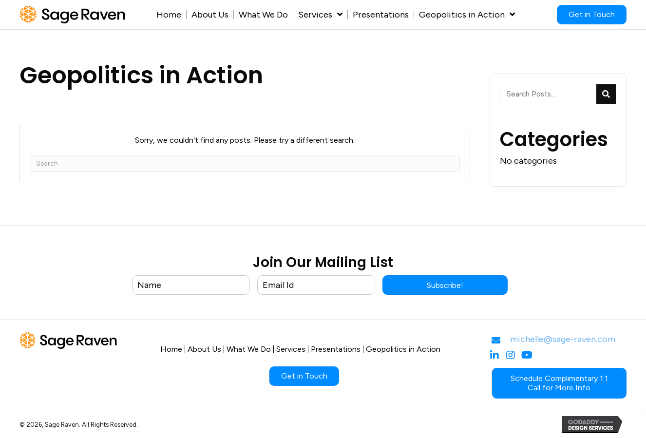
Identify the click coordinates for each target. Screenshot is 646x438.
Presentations (336, 349)
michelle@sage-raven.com (562, 339)
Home (171, 349)
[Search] (245, 163)
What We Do (249, 349)
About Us (204, 349)
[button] (445, 285)
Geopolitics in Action (403, 349)
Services (290, 349)
